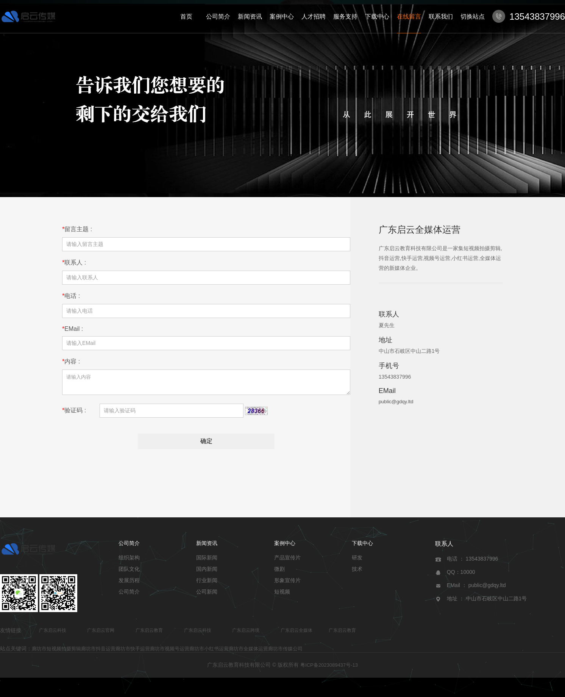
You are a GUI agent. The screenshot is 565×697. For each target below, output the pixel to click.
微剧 (279, 572)
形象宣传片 (287, 584)
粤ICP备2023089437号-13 (329, 668)
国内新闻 (206, 572)
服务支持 (345, 16)
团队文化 (129, 572)
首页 (186, 16)
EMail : (72, 329)
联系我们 (441, 16)
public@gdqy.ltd (396, 401)
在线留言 (409, 16)
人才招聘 (313, 16)
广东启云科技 (52, 633)
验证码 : (74, 413)
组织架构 (129, 561)
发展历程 (129, 584)
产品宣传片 (287, 561)
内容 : (71, 361)
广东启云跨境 (245, 633)
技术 (357, 572)
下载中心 (377, 16)
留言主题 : (77, 229)
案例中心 (282, 16)
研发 (357, 561)
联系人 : (74, 262)
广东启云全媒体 (296, 633)
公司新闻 (206, 595)
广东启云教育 (149, 633)
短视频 (282, 595)
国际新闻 (206, 561)
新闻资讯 (250, 16)
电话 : (71, 296)
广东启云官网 (100, 633)
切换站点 (472, 16)
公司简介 (218, 16)
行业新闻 (206, 584)
